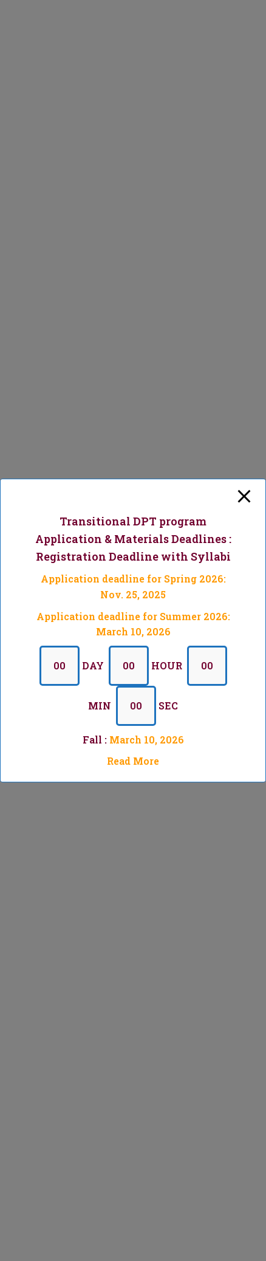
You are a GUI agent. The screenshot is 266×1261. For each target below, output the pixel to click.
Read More (133, 760)
